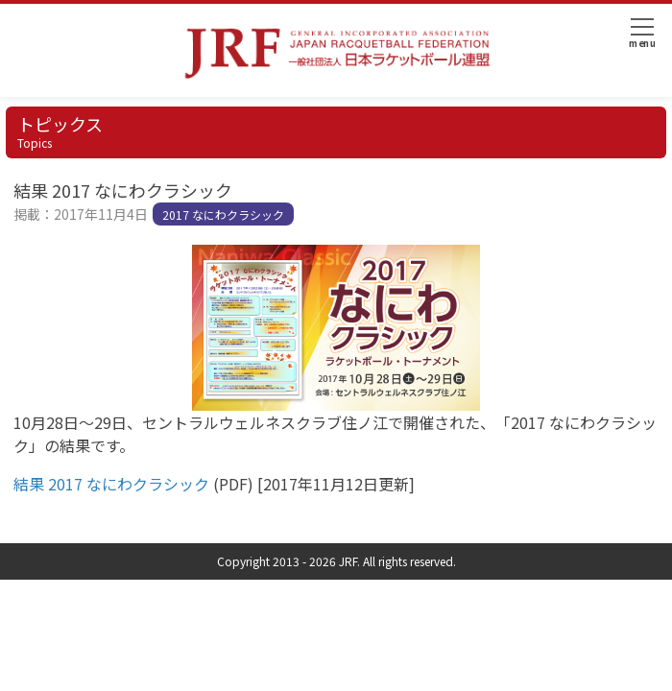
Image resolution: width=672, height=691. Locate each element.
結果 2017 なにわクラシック (111, 483)
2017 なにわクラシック (223, 214)
